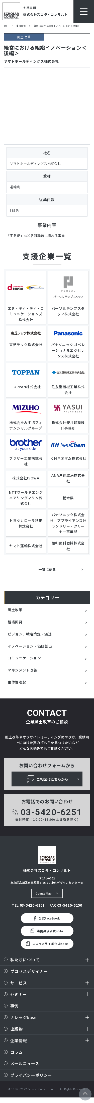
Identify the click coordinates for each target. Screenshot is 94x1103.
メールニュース (24, 1063)
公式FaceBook (47, 917)
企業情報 (18, 1040)
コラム (16, 1051)
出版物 (16, 1028)
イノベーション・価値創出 (30, 645)
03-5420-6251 (47, 811)
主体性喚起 (17, 681)
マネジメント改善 (22, 669)
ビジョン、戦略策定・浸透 (30, 633)
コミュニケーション (24, 657)
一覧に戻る (47, 568)
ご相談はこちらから (47, 778)
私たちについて (25, 959)
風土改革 (15, 609)
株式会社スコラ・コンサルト (45, 14)
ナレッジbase (23, 1017)
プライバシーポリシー (31, 1074)
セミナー (18, 994)
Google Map (44, 893)
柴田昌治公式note (47, 930)
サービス (18, 982)
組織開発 (15, 621)
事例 (14, 1005)
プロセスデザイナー (29, 971)
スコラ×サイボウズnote (47, 943)
